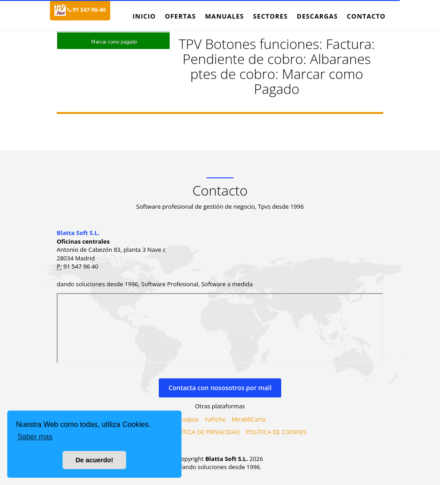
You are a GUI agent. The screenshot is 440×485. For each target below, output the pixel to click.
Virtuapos (185, 419)
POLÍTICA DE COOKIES (276, 432)
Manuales (224, 16)
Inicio (144, 16)
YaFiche (215, 419)
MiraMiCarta (248, 419)
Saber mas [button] (34, 437)
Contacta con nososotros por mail (219, 387)
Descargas (317, 16)
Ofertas (180, 16)
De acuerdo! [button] (94, 460)
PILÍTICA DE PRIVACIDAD (206, 432)
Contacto (366, 16)
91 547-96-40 (86, 10)
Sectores (270, 16)
